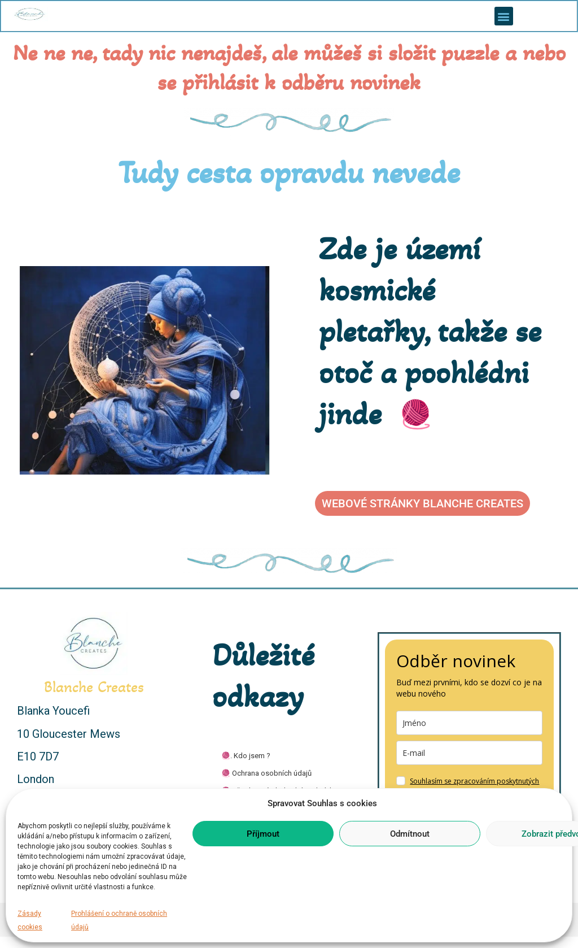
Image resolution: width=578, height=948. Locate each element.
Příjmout (263, 834)
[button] (503, 16)
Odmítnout (410, 834)
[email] (469, 753)
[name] (469, 723)
